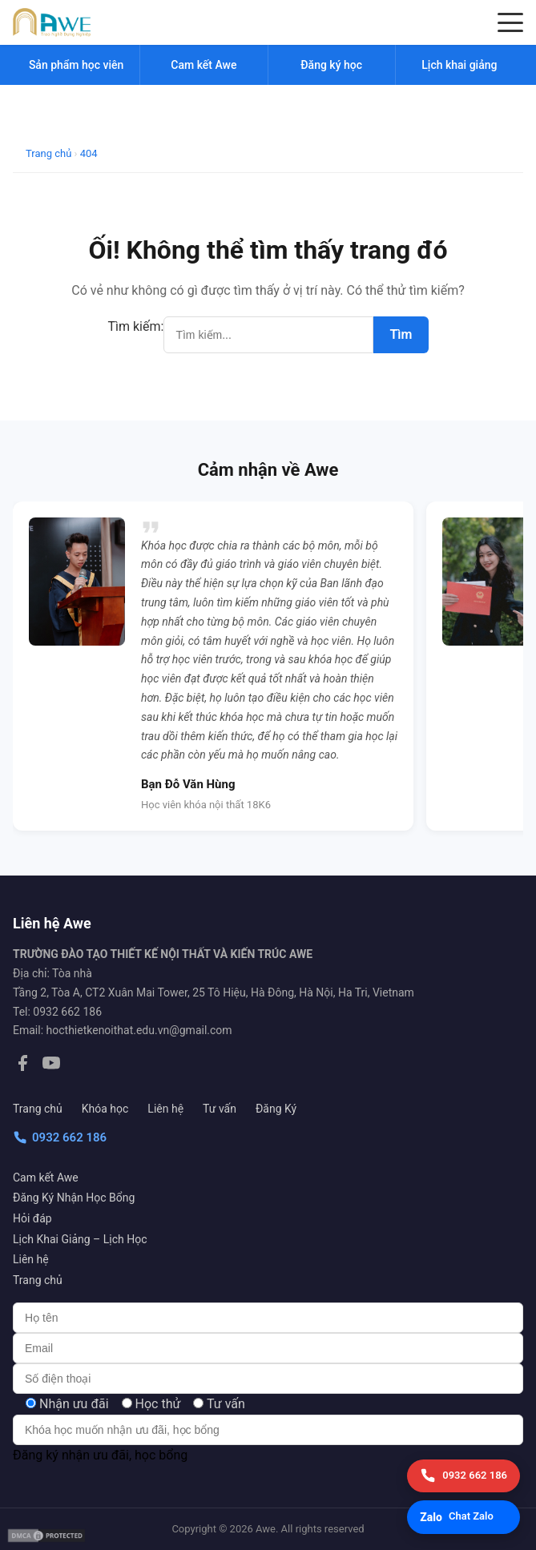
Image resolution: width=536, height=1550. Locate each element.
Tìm (400, 334)
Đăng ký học (331, 64)
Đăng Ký (276, 1108)
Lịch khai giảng (459, 64)
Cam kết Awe (46, 1177)
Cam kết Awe (203, 64)
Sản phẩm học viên (76, 64)
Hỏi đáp (32, 1218)
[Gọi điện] (463, 1475)
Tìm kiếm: (136, 326)
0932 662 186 (60, 1137)
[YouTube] (51, 1066)
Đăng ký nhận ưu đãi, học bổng (100, 1455)
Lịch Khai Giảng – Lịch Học (80, 1239)
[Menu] (510, 22)
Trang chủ (37, 1108)
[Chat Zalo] (463, 1517)
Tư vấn (219, 1108)
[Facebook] (22, 1066)
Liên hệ (165, 1108)
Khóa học (105, 1108)
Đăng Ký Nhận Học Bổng (74, 1197)
